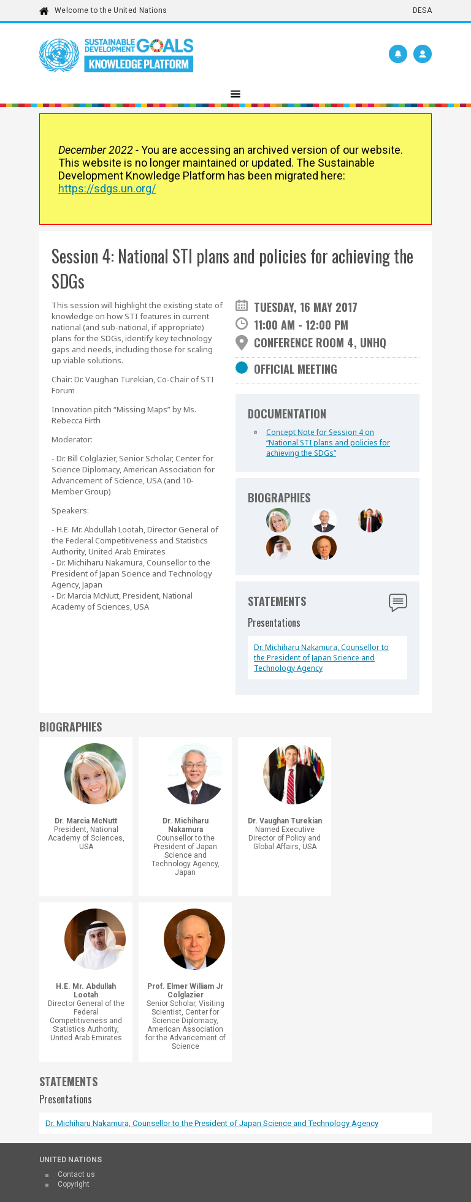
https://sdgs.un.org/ (107, 188)
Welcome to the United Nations (111, 10)
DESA (422, 10)
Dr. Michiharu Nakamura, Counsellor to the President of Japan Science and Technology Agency (321, 657)
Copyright (74, 1184)
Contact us (76, 1174)
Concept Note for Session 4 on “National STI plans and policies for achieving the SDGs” (328, 442)
